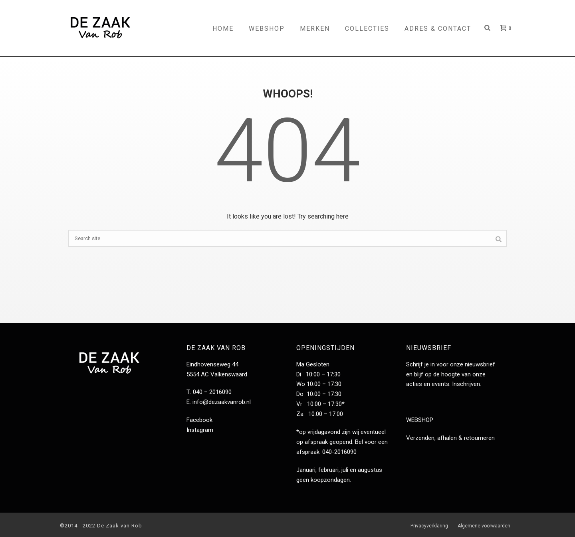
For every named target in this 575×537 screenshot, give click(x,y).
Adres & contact (437, 28)
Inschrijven (466, 384)
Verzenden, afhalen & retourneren (450, 438)
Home (223, 28)
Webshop (267, 28)
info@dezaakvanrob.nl (221, 402)
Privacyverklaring (429, 526)
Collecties (367, 28)
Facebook (199, 420)
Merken (315, 28)
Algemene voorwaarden (484, 526)
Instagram (199, 430)
